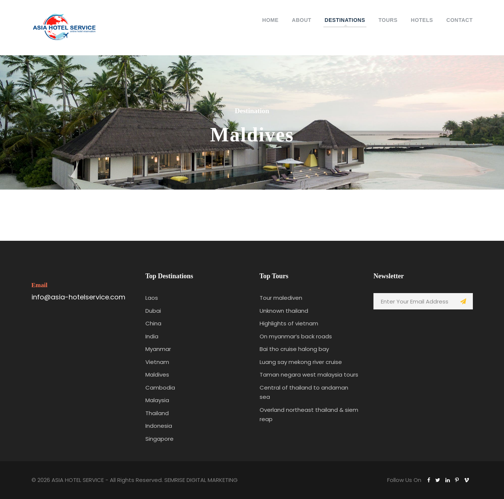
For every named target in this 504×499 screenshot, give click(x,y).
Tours (388, 20)
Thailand (157, 413)
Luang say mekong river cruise (301, 362)
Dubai (153, 311)
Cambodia (160, 387)
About (301, 20)
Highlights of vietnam (289, 323)
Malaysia (157, 400)
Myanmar (158, 349)
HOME (270, 20)
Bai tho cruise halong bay (294, 349)
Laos (151, 298)
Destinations (345, 20)
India (151, 336)
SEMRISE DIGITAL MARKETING (201, 480)
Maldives (157, 374)
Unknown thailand (284, 311)
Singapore (159, 439)
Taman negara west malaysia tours (309, 374)
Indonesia (158, 426)
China (153, 323)
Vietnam (157, 362)
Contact (460, 20)
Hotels (422, 20)
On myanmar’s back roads (296, 336)
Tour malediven (281, 298)
